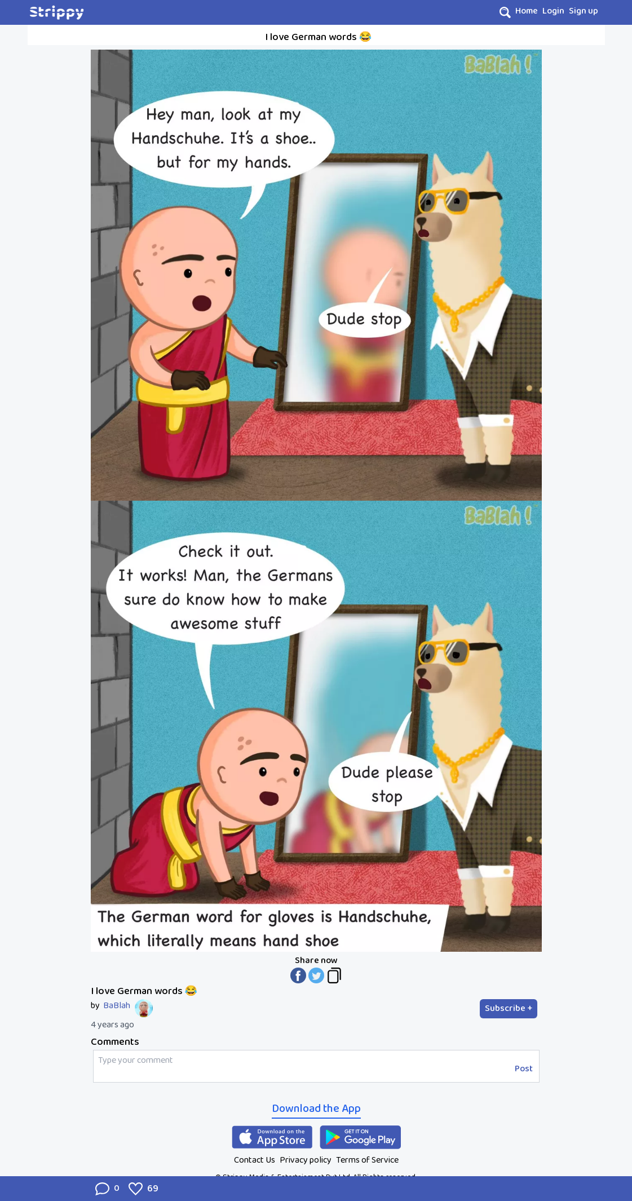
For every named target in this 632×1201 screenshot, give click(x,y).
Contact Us (254, 1160)
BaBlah (116, 1006)
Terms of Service (367, 1160)
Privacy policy (306, 1160)
